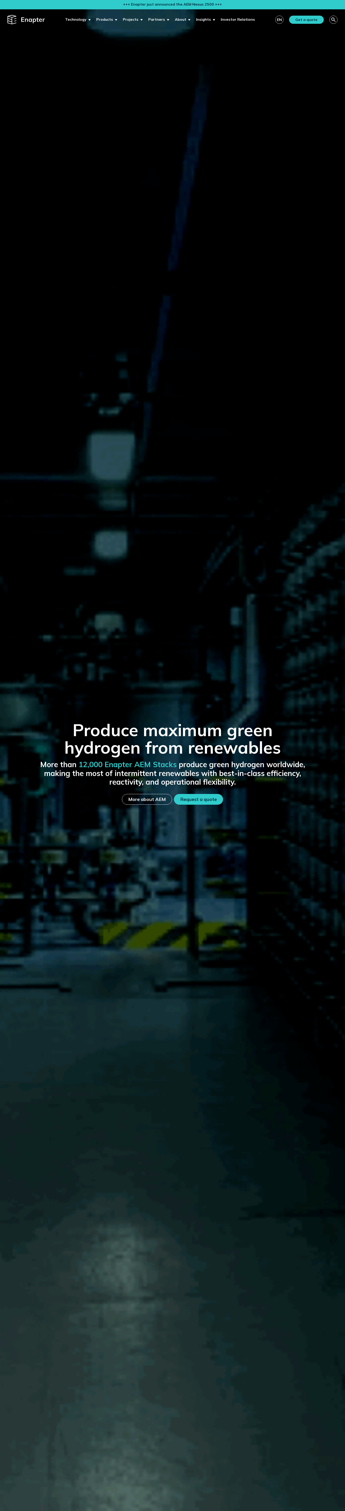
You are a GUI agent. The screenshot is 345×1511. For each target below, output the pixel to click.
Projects (130, 19)
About (180, 19)
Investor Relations (238, 19)
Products (104, 19)
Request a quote (198, 799)
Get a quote (306, 19)
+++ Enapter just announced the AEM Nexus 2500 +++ (172, 4)
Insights (203, 19)
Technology (75, 19)
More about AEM (147, 799)
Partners (156, 19)
